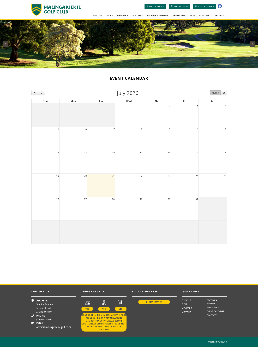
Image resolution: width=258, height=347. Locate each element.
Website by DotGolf (217, 341)
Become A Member (157, 15)
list (223, 92)
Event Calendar (199, 15)
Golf (110, 15)
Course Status (204, 6)
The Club (96, 15)
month (215, 92)
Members (122, 15)
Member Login (179, 6)
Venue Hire (179, 15)
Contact (219, 15)
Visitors (137, 15)
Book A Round (155, 6)
